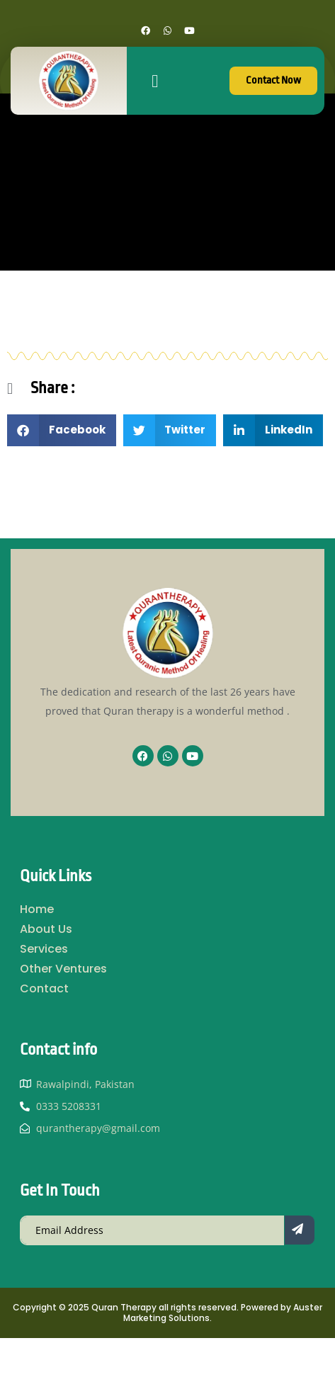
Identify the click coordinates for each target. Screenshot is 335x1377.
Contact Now (273, 80)
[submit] (299, 1230)
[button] (155, 80)
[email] (152, 1230)
